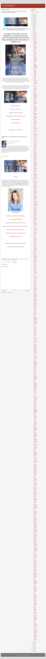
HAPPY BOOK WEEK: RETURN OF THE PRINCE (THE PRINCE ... (35, 122)
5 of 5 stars (12, 143)
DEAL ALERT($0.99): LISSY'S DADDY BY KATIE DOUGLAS (35, 397)
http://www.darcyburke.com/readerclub (19, 183)
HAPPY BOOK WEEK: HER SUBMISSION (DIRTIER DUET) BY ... (35, 624)
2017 (33, 648)
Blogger (28, 655)
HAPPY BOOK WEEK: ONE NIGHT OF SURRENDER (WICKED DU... (35, 58)
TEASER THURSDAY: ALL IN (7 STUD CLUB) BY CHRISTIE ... (35, 441)
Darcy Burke (18, 141)
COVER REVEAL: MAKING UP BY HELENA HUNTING (35, 153)
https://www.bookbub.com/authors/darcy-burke (17, 222)
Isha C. (34, 10)
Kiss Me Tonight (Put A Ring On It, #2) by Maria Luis (35, 229)
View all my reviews (5, 156)
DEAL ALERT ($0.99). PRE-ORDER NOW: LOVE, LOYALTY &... (35, 391)
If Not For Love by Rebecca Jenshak (35, 239)
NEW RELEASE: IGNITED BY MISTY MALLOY (35, 479)
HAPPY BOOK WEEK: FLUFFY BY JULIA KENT (35, 52)
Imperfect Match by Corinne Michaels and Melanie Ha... (35, 214)
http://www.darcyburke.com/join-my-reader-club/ (15, 246)
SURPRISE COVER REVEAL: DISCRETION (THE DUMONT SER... (35, 164)
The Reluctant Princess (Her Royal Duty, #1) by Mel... (35, 483)
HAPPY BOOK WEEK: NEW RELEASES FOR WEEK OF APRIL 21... (35, 255)
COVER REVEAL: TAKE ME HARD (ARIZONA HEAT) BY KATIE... (35, 363)
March (34, 641)
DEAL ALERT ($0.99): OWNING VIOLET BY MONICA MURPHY (35, 301)
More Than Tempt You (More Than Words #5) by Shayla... (35, 234)
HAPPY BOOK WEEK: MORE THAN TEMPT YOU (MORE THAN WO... (34, 73)
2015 (33, 651)
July (34, 35)
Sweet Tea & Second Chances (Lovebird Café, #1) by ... (35, 261)
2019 (33, 24)
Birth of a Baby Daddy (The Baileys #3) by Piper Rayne (35, 244)
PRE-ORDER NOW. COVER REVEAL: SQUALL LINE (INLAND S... (35, 473)
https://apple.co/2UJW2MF (17, 112)
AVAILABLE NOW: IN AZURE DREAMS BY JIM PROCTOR (35, 192)
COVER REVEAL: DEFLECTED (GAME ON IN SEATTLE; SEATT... (35, 453)
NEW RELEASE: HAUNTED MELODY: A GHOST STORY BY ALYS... (35, 385)
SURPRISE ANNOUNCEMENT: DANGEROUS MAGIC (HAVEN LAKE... (35, 411)
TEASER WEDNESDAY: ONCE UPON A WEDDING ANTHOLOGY (35, 543)
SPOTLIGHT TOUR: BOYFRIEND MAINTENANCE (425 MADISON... (35, 204)
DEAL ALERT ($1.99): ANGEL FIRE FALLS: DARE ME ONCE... (35, 494)
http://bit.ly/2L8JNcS (19, 129)
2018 (33, 647)
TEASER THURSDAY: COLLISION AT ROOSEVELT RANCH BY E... (35, 460)
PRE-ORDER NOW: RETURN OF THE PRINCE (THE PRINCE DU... (35, 447)
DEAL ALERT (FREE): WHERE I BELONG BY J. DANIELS (35, 295)
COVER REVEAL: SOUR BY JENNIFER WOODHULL (35, 428)
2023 (33, 19)
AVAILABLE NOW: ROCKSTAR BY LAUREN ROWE (35, 158)
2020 (33, 23)
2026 (33, 15)
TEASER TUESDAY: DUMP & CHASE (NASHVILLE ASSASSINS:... (35, 637)
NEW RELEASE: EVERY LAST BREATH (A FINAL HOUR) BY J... (35, 102)
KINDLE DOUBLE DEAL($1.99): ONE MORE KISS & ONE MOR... (35, 379)
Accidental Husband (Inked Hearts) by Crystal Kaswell (35, 249)
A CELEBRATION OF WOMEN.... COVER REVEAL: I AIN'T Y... (35, 423)
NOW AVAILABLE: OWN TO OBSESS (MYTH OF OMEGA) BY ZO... (35, 467)
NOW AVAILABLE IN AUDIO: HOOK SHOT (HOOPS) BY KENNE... (35, 88)
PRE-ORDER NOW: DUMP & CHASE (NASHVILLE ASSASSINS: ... (35, 352)
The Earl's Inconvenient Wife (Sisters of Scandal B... (35, 489)
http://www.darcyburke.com (17, 236)
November (34, 27)
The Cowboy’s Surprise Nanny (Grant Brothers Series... (35, 328)
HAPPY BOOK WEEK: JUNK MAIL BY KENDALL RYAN (35, 596)
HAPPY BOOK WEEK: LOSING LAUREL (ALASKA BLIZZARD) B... (35, 435)
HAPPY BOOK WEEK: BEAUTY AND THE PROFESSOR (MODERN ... (35, 589)
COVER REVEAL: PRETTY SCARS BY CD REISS (35, 318)
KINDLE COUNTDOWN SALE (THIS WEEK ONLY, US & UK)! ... (35, 500)
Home (16, 290)
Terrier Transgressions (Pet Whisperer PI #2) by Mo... (35, 278)
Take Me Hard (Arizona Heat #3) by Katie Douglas (34, 42)
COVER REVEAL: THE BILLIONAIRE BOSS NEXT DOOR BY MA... (35, 525)
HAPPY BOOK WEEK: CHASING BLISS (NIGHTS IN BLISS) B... (35, 582)
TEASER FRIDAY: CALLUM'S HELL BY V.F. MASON (35, 358)
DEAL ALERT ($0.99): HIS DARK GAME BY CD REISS (35, 531)
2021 (33, 22)
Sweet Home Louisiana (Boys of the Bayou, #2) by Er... (35, 187)
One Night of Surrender (11, 141)
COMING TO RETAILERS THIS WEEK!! (35, 219)
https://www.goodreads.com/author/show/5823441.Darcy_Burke (18, 226)
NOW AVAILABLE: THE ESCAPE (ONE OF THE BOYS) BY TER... (35, 556)
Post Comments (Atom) (9, 292)
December (34, 25)
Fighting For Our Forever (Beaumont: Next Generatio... (35, 272)
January (34, 645)
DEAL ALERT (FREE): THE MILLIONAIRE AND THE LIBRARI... (35, 307)
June (34, 36)
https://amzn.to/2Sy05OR (17, 109)
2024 (33, 18)
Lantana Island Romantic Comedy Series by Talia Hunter (35, 417)
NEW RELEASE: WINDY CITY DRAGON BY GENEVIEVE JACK (35, 563)
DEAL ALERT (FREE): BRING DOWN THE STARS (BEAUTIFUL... (35, 284)
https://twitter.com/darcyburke (17, 219)
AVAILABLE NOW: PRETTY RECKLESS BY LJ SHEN (35, 182)
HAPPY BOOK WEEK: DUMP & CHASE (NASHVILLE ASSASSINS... (35, 129)
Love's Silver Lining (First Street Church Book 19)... (35, 372)
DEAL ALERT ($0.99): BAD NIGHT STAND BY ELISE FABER (35, 519)
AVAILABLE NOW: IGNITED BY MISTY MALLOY (35, 209)
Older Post (27, 290)
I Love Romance (8, 6)
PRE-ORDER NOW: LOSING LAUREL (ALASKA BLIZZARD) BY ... (35, 631)
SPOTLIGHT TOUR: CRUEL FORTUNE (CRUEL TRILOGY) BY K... (35, 617)
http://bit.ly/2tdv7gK (16, 119)
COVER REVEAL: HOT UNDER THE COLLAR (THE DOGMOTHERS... (35, 404)
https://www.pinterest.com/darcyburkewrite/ (17, 229)
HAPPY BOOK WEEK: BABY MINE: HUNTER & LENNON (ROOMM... (35, 610)
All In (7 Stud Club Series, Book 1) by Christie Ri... (35, 334)
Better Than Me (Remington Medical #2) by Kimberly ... (35, 47)
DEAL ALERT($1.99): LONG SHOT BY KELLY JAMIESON (35, 513)
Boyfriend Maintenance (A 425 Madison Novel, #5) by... (35, 323)
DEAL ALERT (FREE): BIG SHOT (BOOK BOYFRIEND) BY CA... (35, 575)
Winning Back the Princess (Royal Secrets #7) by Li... (35, 266)
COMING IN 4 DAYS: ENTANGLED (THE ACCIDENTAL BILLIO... (35, 290)
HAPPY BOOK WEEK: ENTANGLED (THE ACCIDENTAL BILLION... (35, 109)
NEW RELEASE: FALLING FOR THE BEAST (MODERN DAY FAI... (35, 95)
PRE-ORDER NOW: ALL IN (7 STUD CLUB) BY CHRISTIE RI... (35, 170)
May (34, 37)
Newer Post (4, 290)
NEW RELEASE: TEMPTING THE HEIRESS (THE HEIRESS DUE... (35, 536)
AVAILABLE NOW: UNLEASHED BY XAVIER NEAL (35, 148)
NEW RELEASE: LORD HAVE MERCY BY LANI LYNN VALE (35, 569)
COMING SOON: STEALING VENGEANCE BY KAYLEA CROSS (35, 197)
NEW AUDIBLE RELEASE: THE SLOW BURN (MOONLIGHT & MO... (35, 115)
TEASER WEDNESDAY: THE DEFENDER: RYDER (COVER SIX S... (35, 549)
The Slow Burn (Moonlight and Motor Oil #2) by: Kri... (35, 223)
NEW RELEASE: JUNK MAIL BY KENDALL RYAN (35, 346)
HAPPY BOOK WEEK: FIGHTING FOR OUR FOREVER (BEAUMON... (35, 66)
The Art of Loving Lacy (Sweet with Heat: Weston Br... (35, 313)
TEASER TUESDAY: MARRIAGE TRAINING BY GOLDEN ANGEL (35, 142)
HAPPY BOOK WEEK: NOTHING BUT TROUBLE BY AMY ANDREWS (35, 81)
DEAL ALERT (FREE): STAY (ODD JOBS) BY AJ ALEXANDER (35, 340)
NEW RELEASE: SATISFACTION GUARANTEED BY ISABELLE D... (35, 507)
